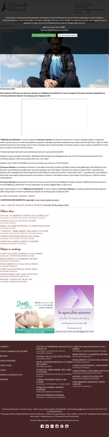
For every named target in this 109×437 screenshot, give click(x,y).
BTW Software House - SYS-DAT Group (47, 422)
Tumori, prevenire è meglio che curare (54, 383)
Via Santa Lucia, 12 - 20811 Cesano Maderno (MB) (36, 411)
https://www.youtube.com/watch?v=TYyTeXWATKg (47, 164)
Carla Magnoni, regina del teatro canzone (91, 385)
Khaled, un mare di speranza (54, 398)
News (3, 206)
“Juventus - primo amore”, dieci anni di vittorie (54, 374)
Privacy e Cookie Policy (11, 376)
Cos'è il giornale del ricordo (14, 353)
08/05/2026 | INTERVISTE (9, 263)
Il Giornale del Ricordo (10, 411)
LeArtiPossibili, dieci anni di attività (19, 276)
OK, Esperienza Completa (43, 35)
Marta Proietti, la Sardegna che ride (18, 260)
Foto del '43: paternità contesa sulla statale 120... (54, 351)
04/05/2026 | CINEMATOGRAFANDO (13, 283)
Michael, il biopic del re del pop (16, 281)
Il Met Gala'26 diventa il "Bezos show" (19, 271)
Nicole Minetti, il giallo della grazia (19, 265)
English (4, 381)
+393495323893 (60, 411)
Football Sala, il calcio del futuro (54, 359)
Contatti (4, 348)
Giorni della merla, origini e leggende (54, 391)
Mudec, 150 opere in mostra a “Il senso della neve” (54, 366)
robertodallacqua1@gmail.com (78, 411)
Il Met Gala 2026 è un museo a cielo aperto (21, 255)
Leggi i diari (5, 367)
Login (3, 372)
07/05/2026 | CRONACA (8, 268)
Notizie (3, 358)
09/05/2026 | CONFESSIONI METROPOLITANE (17, 257)
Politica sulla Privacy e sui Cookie (54, 30)
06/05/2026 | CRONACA (8, 273)
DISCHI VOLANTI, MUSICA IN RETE (25, 206)
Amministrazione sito (71, 422)
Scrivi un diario (8, 362)
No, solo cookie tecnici (67, 35)
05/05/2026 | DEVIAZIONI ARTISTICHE (14, 278)
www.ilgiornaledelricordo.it (47, 202)
